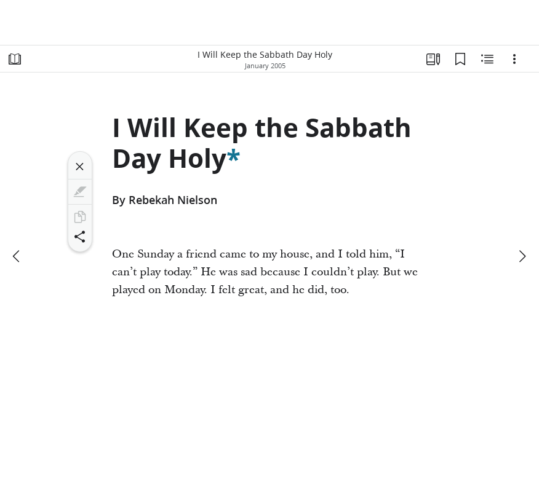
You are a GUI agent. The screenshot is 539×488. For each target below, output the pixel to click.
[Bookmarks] (460, 59)
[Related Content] (487, 59)
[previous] (17, 256)
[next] (521, 256)
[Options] (514, 59)
